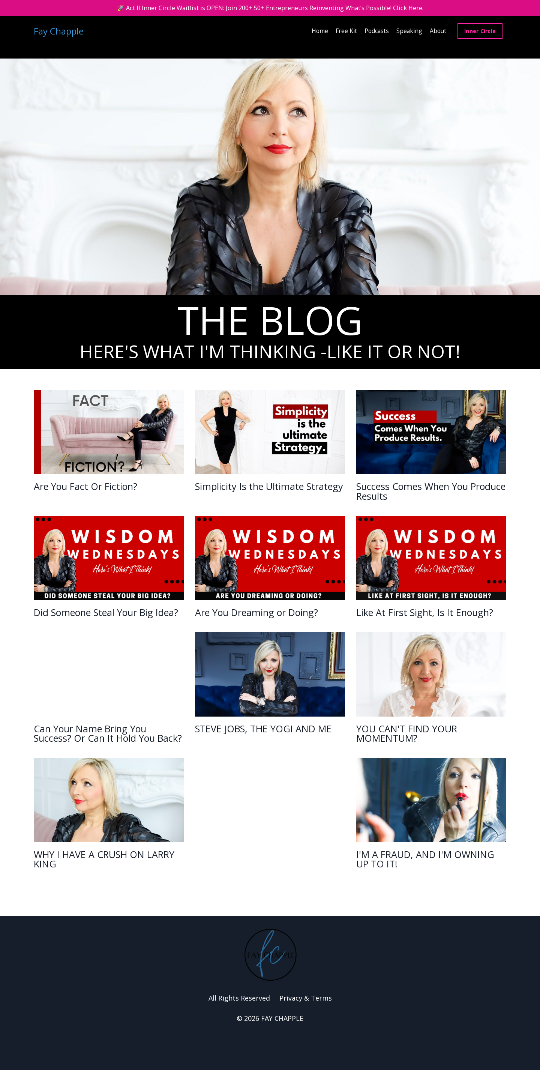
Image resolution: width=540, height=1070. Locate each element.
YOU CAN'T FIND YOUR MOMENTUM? (416, 752)
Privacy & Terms (305, 1033)
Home (317, 32)
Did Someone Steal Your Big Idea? (107, 622)
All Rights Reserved (239, 1033)
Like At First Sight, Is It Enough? (415, 622)
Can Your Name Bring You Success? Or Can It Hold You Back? (108, 757)
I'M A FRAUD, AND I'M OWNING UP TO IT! (413, 892)
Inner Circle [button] (480, 32)
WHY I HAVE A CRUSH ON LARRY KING (100, 892)
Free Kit (344, 32)
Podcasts (375, 32)
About (437, 32)
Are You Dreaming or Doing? (250, 622)
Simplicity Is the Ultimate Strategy (261, 493)
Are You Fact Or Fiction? (97, 487)
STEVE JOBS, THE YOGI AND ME (267, 752)
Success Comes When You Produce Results (425, 493)
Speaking (408, 32)
